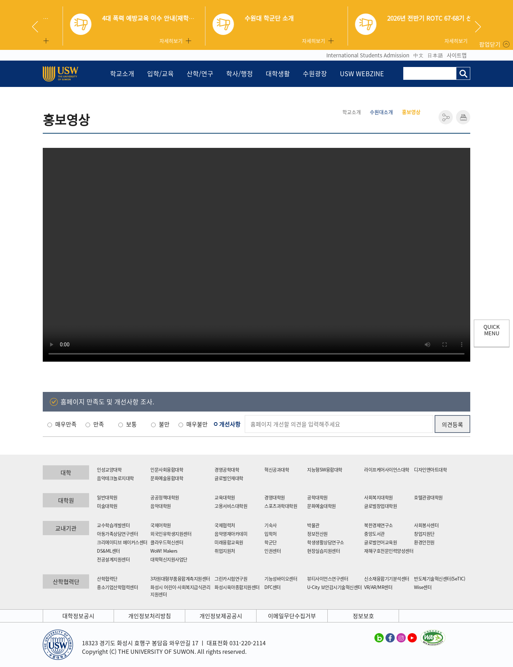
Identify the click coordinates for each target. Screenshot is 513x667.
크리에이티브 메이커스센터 (122, 542)
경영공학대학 (226, 469)
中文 (418, 55)
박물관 (313, 525)
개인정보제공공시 (221, 615)
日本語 (435, 55)
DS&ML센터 (108, 550)
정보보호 (363, 615)
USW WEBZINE (362, 73)
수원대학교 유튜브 (412, 637)
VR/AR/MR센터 (378, 587)
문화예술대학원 (321, 505)
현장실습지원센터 (323, 550)
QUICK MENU (491, 330)
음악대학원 (160, 505)
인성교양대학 (109, 469)
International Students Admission (367, 55)
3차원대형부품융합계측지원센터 (180, 578)
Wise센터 (422, 587)
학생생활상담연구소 (325, 542)
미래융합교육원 (228, 542)
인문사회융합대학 (166, 469)
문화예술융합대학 (166, 478)
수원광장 (315, 73)
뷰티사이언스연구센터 (327, 578)
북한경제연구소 (378, 525)
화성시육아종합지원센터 (237, 587)
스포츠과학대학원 (280, 505)
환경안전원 (424, 542)
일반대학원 (107, 497)
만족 (98, 424)
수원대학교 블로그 (379, 637)
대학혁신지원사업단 (168, 559)
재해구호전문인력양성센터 (388, 550)
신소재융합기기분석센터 (386, 578)
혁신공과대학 (276, 469)
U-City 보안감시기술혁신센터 (334, 587)
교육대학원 (224, 497)
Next (478, 26)
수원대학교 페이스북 (390, 637)
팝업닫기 (490, 44)
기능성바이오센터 (280, 578)
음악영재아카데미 (230, 533)
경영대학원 (274, 497)
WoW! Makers (163, 550)
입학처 (270, 533)
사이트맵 (457, 55)
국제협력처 (224, 525)
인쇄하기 (463, 117)
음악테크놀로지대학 (115, 478)
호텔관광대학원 (428, 497)
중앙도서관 (374, 533)
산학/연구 (200, 73)
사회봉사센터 (426, 525)
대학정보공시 (78, 615)
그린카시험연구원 (230, 578)
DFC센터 (272, 587)
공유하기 (446, 117)
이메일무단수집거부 (292, 615)
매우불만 (197, 424)
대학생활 (278, 73)
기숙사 (270, 525)
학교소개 (122, 73)
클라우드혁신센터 (166, 542)
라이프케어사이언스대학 (386, 469)
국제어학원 (160, 525)
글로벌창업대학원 (380, 505)
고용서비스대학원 (230, 505)
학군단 (270, 542)
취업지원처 (224, 550)
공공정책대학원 (164, 497)
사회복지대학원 (378, 497)
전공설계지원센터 (113, 559)
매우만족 (66, 424)
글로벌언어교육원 (380, 542)
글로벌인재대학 (228, 478)
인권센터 (272, 550)
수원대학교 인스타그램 (401, 637)
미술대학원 (107, 505)
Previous (37, 26)
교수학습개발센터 (113, 525)
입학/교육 (160, 73)
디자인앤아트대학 (430, 469)
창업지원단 (424, 533)
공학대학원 (317, 497)
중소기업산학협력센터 (117, 587)
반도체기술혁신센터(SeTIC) (439, 578)
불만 (164, 424)
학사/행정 (239, 73)
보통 (131, 424)
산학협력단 (107, 578)
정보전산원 (317, 533)
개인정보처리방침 (149, 615)
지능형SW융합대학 (324, 469)
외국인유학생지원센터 (170, 533)
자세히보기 (151, 40)
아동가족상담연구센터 (117, 533)
